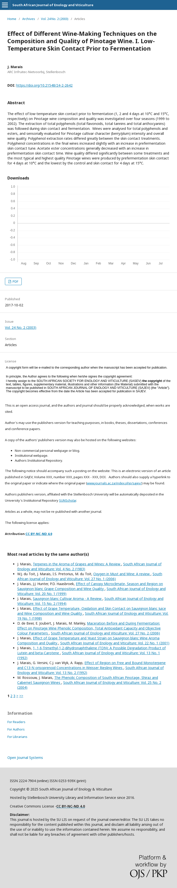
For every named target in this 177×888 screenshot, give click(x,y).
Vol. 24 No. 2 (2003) (54, 19)
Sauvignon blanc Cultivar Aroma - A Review (67, 598)
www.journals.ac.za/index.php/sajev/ (114, 483)
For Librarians (17, 736)
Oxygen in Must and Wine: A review (122, 574)
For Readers (16, 722)
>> (21, 695)
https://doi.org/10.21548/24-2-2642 (44, 85)
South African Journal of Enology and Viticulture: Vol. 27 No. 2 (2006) (105, 633)
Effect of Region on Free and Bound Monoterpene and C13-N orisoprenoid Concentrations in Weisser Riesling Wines (91, 665)
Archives (28, 19)
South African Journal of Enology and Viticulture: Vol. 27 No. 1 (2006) (89, 576)
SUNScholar (67, 500)
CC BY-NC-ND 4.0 (38, 534)
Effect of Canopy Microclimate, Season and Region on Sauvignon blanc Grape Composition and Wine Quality (90, 586)
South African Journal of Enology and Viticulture (52, 5)
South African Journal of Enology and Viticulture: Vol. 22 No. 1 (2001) (114, 643)
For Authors (16, 729)
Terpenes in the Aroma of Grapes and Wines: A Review (77, 564)
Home (11, 19)
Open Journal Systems (25, 757)
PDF (15, 281)
